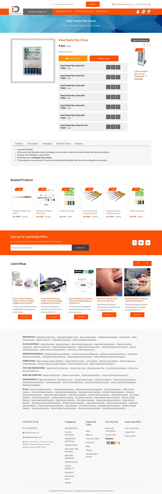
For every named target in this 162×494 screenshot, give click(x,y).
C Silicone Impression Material (85, 354)
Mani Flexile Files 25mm (90, 26)
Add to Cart (73, 58)
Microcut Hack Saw (47, 379)
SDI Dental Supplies (112, 389)
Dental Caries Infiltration (125, 379)
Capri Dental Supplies (95, 403)
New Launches (130, 436)
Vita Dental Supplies (40, 408)
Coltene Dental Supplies (63, 389)
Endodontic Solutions (62, 340)
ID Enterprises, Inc (68, 491)
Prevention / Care (65, 379)
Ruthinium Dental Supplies (43, 400)
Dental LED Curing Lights (89, 347)
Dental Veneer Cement (75, 361)
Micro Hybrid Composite (82, 344)
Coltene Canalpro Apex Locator (141, 72)
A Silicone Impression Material (113, 354)
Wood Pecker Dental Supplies (63, 408)
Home (64, 26)
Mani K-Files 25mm (137, 211)
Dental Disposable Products (97, 382)
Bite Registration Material (54, 357)
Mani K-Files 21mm (67, 211)
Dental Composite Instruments (115, 347)
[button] (33, 60)
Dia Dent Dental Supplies (42, 392)
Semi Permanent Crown (78, 364)
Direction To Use (63, 143)
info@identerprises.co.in (121, 4)
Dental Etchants (63, 344)
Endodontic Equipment (107, 337)
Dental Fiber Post (78, 368)
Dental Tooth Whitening (73, 382)
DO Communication (106, 491)
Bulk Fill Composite (42, 347)
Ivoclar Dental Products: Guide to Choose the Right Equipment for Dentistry (51, 301)
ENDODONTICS (71, 428)
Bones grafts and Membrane (123, 382)
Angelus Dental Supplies (99, 395)
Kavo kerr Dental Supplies (89, 408)
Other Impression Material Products (109, 357)
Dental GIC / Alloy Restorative (81, 349)
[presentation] (144, 44)
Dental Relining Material (33, 382)
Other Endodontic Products (84, 340)
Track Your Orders (92, 439)
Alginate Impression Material (57, 354)
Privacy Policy (110, 435)
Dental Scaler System (84, 379)
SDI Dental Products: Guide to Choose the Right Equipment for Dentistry (81, 301)
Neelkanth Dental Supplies (109, 405)
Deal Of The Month (84, 11)
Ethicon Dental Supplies (117, 403)
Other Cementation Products (102, 364)
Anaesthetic (69, 472)
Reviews (79, 143)
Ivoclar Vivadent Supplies (40, 389)
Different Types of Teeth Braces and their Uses (107, 300)
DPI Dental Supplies (87, 405)
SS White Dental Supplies (113, 392)
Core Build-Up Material (117, 368)
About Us (89, 435)
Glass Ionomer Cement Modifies (49, 361)
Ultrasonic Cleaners (103, 379)
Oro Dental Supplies (84, 397)
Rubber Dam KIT (44, 340)
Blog (87, 446)
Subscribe (80, 247)
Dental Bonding (47, 344)
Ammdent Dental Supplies (73, 403)
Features (19, 143)
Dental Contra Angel (71, 375)
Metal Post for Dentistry (57, 368)
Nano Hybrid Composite (104, 344)
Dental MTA (124, 337)
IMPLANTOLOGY (71, 462)
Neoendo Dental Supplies (66, 392)
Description (33, 143)
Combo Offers (102, 11)
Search (92, 4)
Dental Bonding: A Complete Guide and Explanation (136, 300)
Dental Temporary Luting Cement (52, 364)
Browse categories (38, 11)
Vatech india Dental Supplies (108, 400)
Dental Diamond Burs (91, 375)
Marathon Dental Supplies (114, 408)
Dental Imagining (53, 382)
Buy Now (104, 58)
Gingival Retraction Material (80, 357)
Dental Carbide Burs (51, 375)
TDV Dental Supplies (85, 400)
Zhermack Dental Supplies (90, 392)
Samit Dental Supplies (65, 400)
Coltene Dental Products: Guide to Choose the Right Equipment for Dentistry (23, 301)
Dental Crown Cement (109, 361)
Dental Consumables (31, 385)
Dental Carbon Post (96, 368)
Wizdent (68, 483)
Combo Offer (130, 432)
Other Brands (71, 405)
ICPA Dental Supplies (41, 397)
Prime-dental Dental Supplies (50, 405)
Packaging (47, 143)
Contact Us (90, 442)
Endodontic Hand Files (45, 337)
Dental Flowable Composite (64, 347)
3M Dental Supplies (119, 395)
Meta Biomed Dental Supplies (107, 397)
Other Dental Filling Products (53, 349)
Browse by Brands (64, 11)
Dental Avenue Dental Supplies (89, 389)
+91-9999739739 (139, 4)
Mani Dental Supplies (78, 395)
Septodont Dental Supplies (55, 395)
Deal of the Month (132, 428)
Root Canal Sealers (88, 337)
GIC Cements (92, 361)
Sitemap (89, 450)
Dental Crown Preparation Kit (115, 375)
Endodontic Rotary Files (67, 337)
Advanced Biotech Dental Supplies (46, 403)
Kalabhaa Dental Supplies (62, 397)
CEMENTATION (71, 445)
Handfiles (73, 26)
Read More (25, 317)
